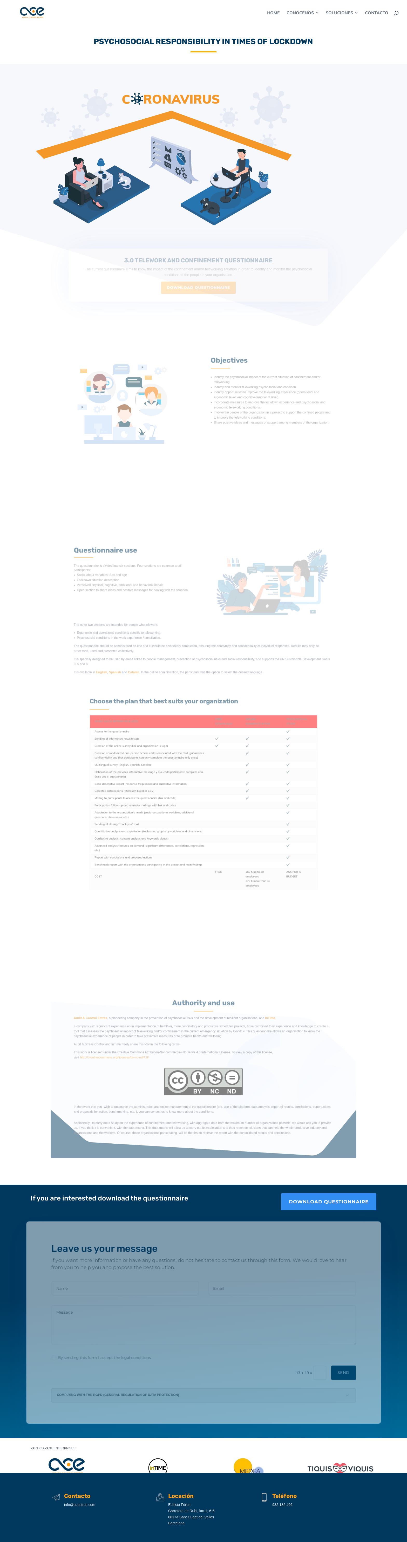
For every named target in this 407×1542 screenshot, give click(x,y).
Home (273, 13)
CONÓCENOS (300, 13)
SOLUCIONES (339, 13)
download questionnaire (329, 1202)
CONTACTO (376, 13)
